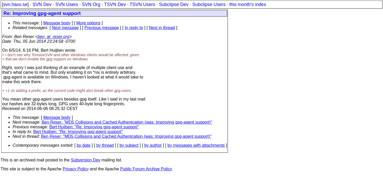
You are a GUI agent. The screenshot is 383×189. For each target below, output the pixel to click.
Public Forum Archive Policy (146, 169)
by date (83, 145)
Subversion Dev (85, 160)
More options (88, 23)
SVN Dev (41, 4)
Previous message (102, 27)
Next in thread (162, 27)
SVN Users (66, 4)
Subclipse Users (209, 4)
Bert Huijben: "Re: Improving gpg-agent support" (94, 127)
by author (153, 145)
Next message (65, 27)
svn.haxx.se (15, 4)
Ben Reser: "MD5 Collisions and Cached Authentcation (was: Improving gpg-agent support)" (127, 122)
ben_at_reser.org (53, 36)
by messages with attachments (196, 145)
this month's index (247, 4)
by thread (105, 145)
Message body (56, 23)
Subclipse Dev (173, 4)
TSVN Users (142, 4)
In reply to (134, 27)
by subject (129, 145)
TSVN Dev (115, 4)
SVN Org (91, 4)
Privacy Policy (76, 169)
